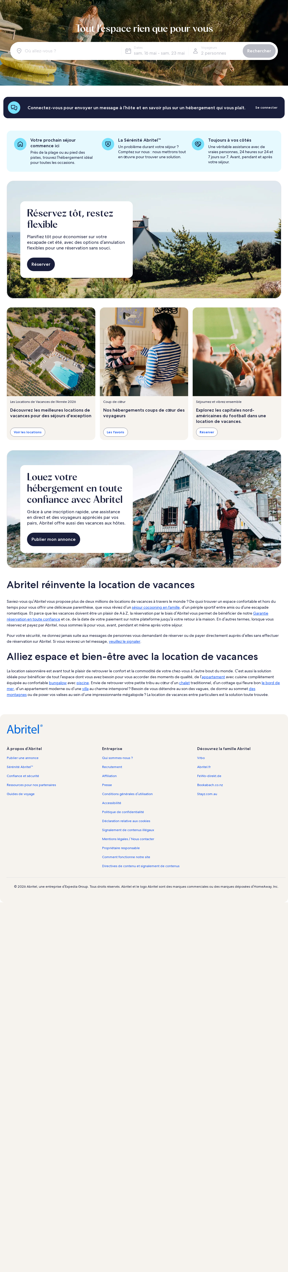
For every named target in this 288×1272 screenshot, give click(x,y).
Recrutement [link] (112, 767)
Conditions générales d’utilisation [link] (127, 794)
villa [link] (85, 688)
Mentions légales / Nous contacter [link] (128, 839)
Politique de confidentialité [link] (123, 812)
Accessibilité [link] (111, 803)
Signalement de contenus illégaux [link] (128, 830)
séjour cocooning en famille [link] (156, 607)
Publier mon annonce (54, 539)
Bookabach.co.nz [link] (210, 785)
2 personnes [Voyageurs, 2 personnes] (213, 53)
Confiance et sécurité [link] (23, 776)
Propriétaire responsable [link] (121, 848)
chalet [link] (184, 682)
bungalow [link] (58, 682)
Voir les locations (28, 432)
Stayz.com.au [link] (207, 794)
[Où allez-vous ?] (66, 51)
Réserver (41, 264)
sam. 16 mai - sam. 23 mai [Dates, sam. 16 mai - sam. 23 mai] (159, 53)
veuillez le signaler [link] (124, 641)
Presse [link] (107, 785)
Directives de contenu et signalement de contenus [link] (140, 866)
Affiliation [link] (109, 776)
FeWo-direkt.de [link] (209, 776)
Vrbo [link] (201, 758)
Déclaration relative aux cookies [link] (126, 821)
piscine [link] (82, 682)
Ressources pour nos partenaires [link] (31, 785)
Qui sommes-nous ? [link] (117, 758)
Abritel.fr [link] (204, 767)
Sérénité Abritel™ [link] (20, 767)
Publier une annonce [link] (23, 758)
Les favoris (115, 432)
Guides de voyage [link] (21, 794)
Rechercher (259, 50)
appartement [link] (213, 676)
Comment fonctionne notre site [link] (126, 857)
